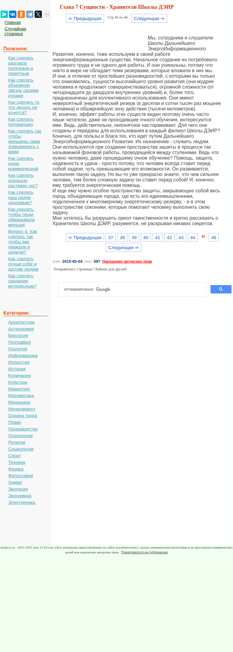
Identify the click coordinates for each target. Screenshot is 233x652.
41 (157, 237)
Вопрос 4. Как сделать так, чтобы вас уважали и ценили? (22, 242)
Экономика (19, 495)
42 (169, 237)
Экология (18, 489)
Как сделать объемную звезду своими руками (23, 87)
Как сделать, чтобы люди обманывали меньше (21, 217)
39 (134, 237)
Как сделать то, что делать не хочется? (24, 107)
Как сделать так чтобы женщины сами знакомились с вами (24, 141)
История (17, 368)
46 (213, 237)
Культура (17, 382)
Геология (17, 348)
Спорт (14, 455)
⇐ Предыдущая (85, 18)
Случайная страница (15, 31)
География (19, 342)
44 (192, 237)
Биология (18, 335)
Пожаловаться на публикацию (144, 552)
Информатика (23, 355)
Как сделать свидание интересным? (22, 281)
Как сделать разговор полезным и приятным (20, 65)
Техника (16, 462)
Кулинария (19, 375)
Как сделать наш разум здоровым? (20, 197)
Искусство (18, 362)
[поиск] (134, 289)
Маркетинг (19, 388)
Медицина (19, 402)
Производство (23, 428)
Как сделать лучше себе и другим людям (23, 264)
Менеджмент (21, 408)
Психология (20, 435)
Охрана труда (22, 415)
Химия (15, 482)
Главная (13, 22)
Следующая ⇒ (149, 18)
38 (122, 237)
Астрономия (21, 328)
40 (145, 237)
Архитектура (21, 322)
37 (110, 237)
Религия (16, 442)
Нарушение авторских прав (127, 261)
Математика (21, 395)
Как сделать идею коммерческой (23, 163)
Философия (20, 475)
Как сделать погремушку (20, 122)
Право (15, 422)
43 (181, 237)
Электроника (21, 502)
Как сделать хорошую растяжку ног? (23, 180)
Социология (20, 448)
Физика (15, 468)
